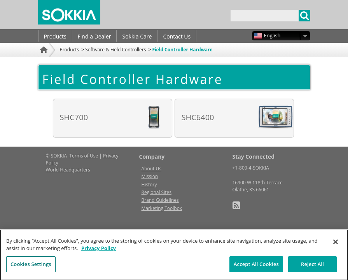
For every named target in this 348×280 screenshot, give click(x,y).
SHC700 (74, 117)
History (149, 184)
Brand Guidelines (160, 200)
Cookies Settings (30, 268)
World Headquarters (68, 169)
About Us (151, 168)
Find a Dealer (94, 36)
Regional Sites (156, 192)
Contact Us (177, 36)
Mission (150, 176)
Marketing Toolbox (162, 208)
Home (44, 60)
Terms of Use (83, 155)
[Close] (335, 246)
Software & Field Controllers (115, 49)
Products (55, 36)
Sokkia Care (137, 36)
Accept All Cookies (256, 268)
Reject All (312, 268)
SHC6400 (198, 117)
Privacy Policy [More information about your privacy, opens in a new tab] (98, 252)
